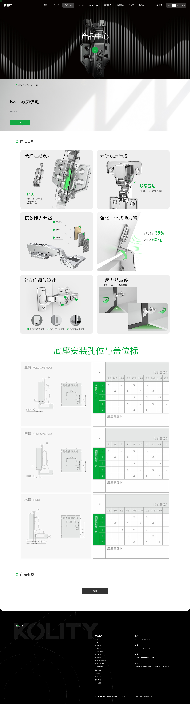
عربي (183, 5)
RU (178, 5)
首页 (20, 85)
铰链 (38, 85)
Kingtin (149, 696)
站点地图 (122, 696)
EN (169, 5)
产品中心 (28, 85)
